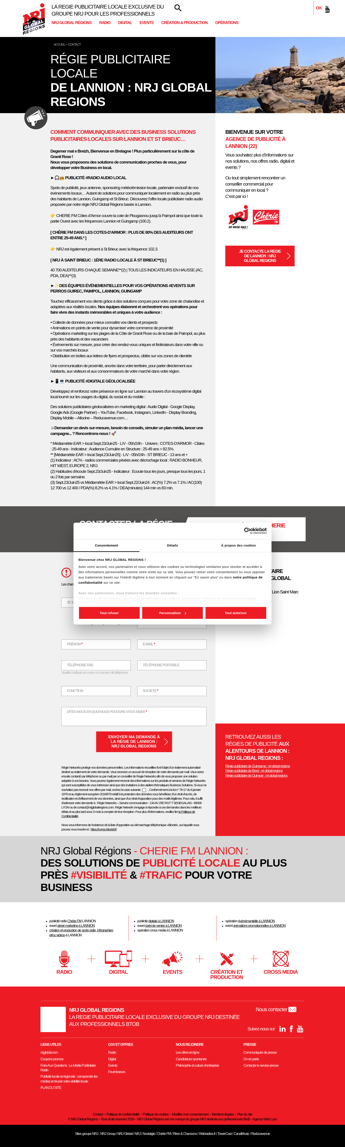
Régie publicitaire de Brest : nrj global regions (254, 771)
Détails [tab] (172, 545)
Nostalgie (149, 1134)
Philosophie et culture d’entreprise (197, 1065)
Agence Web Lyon (265, 1119)
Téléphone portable (161, 665)
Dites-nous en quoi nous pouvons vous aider (107, 711)
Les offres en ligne (187, 1052)
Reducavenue (260, 1134)
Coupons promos (51, 1059)
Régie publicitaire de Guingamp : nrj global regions (257, 766)
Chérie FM (74, 921)
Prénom (77, 644)
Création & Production (184, 22)
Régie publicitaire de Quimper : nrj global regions (256, 775)
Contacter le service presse (261, 1065)
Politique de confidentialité (122, 1114)
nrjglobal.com (49, 1052)
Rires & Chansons (185, 1134)
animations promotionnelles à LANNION (259, 926)
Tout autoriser (236, 613)
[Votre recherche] (178, 8)
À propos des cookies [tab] (238, 545)
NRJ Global (125, 1134)
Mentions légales (223, 1114)
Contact (98, 1114)
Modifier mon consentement (190, 1114)
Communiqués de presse (260, 1052)
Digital (125, 22)
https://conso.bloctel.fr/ (104, 829)
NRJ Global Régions (71, 22)
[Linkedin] (309, 9)
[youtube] (326, 9)
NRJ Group (107, 1134)
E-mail (151, 644)
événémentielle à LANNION (256, 921)
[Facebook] (317, 9)
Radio (105, 22)
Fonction (75, 690)
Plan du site (244, 1114)
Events (146, 22)
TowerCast (224, 1134)
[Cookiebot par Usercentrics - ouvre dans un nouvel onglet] (247, 531)
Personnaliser (172, 613)
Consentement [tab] (106, 545)
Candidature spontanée (191, 1059)
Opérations (226, 22)
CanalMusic (241, 1134)
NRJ (138, 1134)
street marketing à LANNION (76, 926)
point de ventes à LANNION (163, 926)
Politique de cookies (156, 1114)
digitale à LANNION (161, 921)
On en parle (251, 1059)
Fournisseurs (116, 1072)
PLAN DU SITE (50, 1088)
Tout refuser (109, 613)
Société (153, 690)
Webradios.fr (207, 1134)
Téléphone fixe (80, 665)
